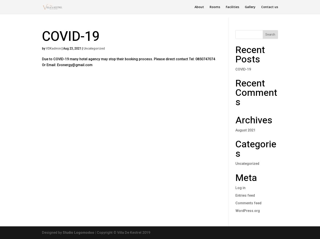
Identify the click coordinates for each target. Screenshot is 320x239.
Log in (240, 188)
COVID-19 (70, 36)
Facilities (232, 7)
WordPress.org (247, 211)
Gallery (250, 7)
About (199, 7)
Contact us (269, 7)
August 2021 (245, 130)
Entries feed (245, 195)
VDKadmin (53, 48)
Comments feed (248, 203)
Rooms (215, 7)
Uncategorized (94, 48)
